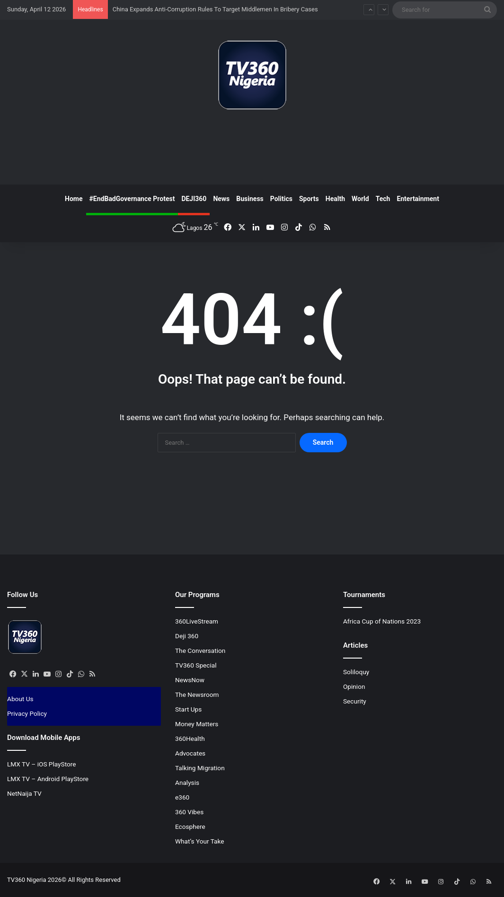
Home (73, 198)
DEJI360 (193, 198)
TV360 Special (196, 665)
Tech (383, 198)
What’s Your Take (199, 841)
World (360, 198)
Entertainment (418, 198)
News (221, 198)
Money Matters (196, 724)
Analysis (187, 782)
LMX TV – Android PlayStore (47, 779)
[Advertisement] (252, 151)
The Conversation (200, 650)
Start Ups (188, 709)
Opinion (354, 686)
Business (249, 198)
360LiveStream (196, 621)
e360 (182, 797)
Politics (281, 198)
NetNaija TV (24, 793)
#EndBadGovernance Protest (132, 198)
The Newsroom (197, 694)
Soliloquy (356, 672)
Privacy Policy (27, 713)
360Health (190, 738)
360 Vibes (189, 812)
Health (335, 198)
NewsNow (189, 680)
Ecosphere (190, 826)
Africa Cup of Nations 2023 (382, 621)
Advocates (190, 753)
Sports (309, 198)
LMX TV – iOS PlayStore (41, 764)
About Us (20, 699)
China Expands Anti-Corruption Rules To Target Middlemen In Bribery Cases (215, 9)
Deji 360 (186, 636)
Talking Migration (200, 768)
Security (354, 701)
